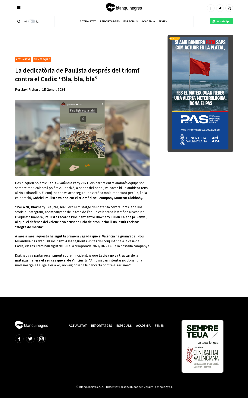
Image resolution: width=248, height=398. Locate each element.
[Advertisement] (83, 45)
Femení (163, 21)
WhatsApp (221, 21)
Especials (130, 21)
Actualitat (88, 21)
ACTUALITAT (23, 59)
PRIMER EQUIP (42, 59)
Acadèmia (148, 21)
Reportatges (110, 21)
